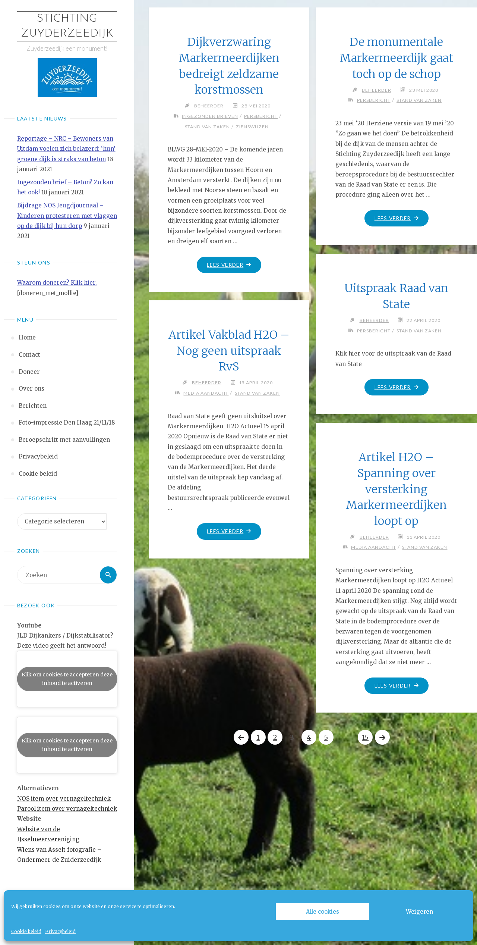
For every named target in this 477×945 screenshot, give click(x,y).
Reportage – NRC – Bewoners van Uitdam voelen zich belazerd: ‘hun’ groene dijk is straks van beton (66, 149)
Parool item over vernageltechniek (67, 808)
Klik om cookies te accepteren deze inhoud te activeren (67, 678)
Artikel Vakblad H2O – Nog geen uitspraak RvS (229, 350)
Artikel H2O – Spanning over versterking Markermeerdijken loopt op (396, 489)
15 (365, 737)
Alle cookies (322, 911)
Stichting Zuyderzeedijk (67, 26)
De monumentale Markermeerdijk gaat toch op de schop (396, 58)
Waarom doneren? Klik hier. (57, 283)
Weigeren (419, 911)
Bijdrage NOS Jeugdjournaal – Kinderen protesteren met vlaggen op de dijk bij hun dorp (67, 216)
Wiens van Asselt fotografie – (59, 849)
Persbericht (261, 116)
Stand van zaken (207, 126)
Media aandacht (205, 393)
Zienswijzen (252, 126)
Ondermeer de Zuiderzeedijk (59, 859)
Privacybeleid (60, 931)
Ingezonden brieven (209, 116)
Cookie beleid (26, 931)
